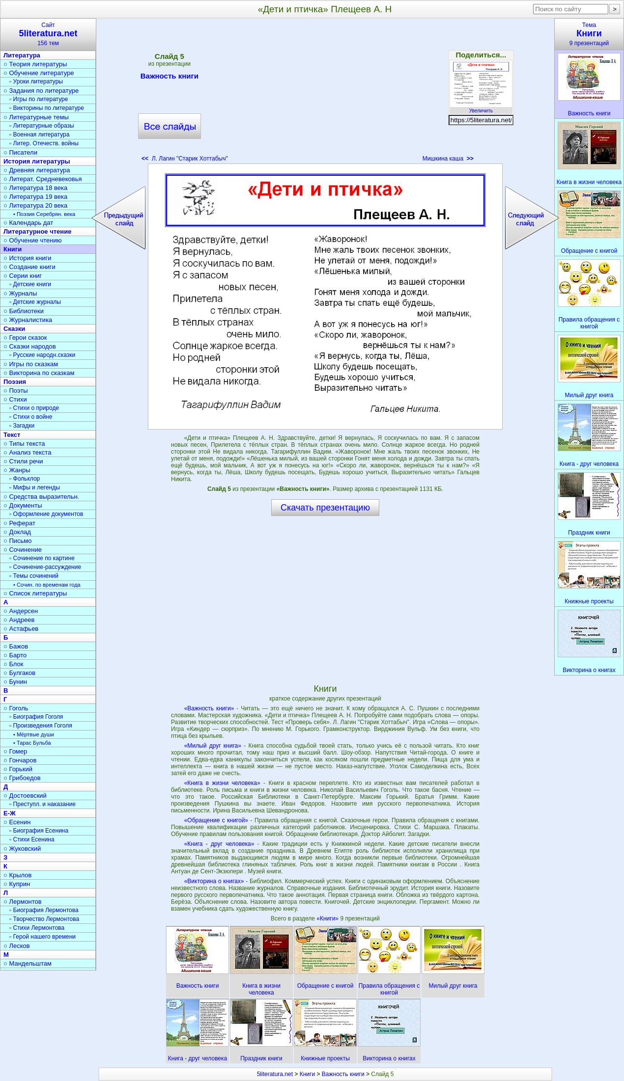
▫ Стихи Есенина (32, 839)
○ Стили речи (23, 461)
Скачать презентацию (325, 508)
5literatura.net (275, 1074)
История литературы (36, 161)
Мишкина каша (448, 158)
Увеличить (481, 108)
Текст (11, 434)
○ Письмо (17, 540)
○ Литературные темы (36, 117)
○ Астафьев (20, 628)
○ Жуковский (22, 848)
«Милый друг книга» (212, 745)
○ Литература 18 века (35, 187)
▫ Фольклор (24, 478)
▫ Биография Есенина (38, 830)
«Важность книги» (209, 708)
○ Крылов (17, 875)
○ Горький (17, 769)
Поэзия (14, 381)
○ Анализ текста (27, 452)
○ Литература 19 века (35, 196)
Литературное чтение (37, 231)
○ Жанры (16, 470)
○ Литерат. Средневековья (42, 179)
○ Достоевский (25, 795)
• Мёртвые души (33, 734)
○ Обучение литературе (38, 73)
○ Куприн (16, 884)
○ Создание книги (29, 266)
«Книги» (328, 918)
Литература (21, 55)
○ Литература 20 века (35, 205)
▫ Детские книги (30, 284)
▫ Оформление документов (46, 514)
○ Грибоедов (22, 778)
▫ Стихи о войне (30, 416)
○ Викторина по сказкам (38, 373)
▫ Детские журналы (35, 301)
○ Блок (13, 664)
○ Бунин (15, 681)
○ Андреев (19, 619)
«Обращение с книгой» (216, 820)
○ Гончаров (19, 760)
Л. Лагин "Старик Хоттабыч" (185, 158)
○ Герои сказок (25, 337)
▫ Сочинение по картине (42, 558)
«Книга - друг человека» (219, 843)
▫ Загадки (21, 425)
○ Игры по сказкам (30, 364)
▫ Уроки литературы (36, 81)
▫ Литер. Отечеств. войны (44, 143)
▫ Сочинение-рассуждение (45, 567)
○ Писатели (20, 152)
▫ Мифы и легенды (34, 487)
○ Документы (22, 505)
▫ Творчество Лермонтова (44, 919)
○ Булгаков (19, 672)
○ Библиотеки (23, 311)
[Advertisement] (325, 93)
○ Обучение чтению (32, 240)
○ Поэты (15, 390)
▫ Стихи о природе (34, 408)
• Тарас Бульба (32, 743)
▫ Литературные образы (41, 125)
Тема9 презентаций (589, 34)
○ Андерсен (20, 611)
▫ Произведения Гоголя (40, 725)
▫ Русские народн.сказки (42, 354)
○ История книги (27, 258)
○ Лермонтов (22, 901)
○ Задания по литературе (41, 90)
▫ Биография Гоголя (36, 716)
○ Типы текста (24, 443)
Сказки (14, 328)
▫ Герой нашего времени (42, 936)
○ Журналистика (27, 320)
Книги (12, 249)
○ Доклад (17, 532)
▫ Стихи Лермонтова (36, 927)
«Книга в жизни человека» (222, 783)
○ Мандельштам (27, 963)
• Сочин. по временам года (47, 585)
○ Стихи (15, 399)
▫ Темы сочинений (33, 575)
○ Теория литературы (35, 64)
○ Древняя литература (36, 170)
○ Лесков (16, 945)
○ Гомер (15, 751)
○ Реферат (19, 523)
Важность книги (170, 77)
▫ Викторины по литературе (46, 108)
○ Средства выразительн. (41, 496)
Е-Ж (9, 813)
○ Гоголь (15, 708)
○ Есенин (16, 822)
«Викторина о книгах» (214, 881)
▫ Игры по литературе (38, 99)
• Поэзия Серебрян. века (44, 214)
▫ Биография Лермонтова (44, 910)
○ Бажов (15, 646)
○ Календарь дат (28, 222)
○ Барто (15, 655)
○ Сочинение (22, 549)
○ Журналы (20, 293)
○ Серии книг (22, 275)
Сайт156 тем (48, 34)
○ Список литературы (35, 593)
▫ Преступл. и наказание (42, 804)
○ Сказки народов (29, 346)
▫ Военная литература (39, 134)
